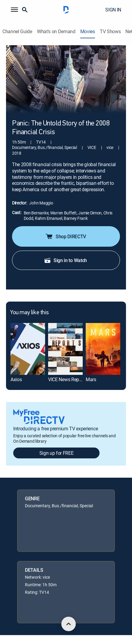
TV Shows (110, 31)
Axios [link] (16, 379)
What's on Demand (56, 31)
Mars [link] (91, 379)
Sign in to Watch (65, 260)
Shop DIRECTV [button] (65, 236)
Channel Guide (17, 31)
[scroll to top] (68, 624)
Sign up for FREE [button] (56, 453)
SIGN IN (113, 9)
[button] (14, 9)
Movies (87, 31)
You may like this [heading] (29, 313)
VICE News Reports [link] (67, 379)
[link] (28, 349)
